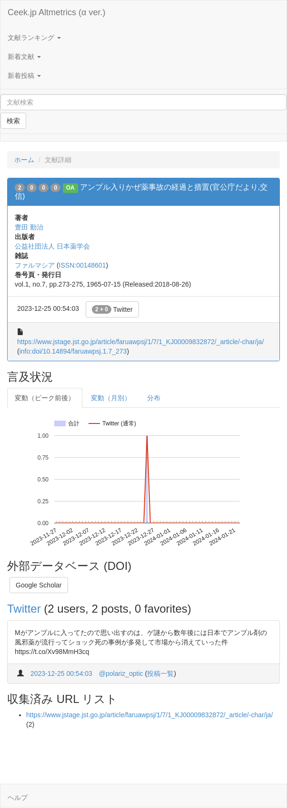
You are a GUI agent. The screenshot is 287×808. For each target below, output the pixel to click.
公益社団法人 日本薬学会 (52, 246)
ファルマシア (35, 265)
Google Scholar (39, 585)
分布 (153, 398)
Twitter (112, 309)
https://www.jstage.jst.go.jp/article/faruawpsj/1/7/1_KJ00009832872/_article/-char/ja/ (140, 342)
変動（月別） (111, 398)
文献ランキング (34, 37)
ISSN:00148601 (82, 265)
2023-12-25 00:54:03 (61, 673)
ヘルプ (18, 797)
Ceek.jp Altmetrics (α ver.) (56, 12)
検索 (13, 121)
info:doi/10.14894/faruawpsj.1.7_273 (73, 351)
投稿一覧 (160, 673)
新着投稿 (24, 75)
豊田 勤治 (29, 227)
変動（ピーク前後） (45, 398)
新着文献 (24, 56)
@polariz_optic (121, 673)
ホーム (24, 160)
